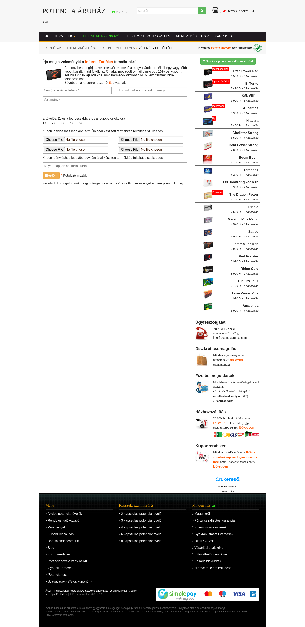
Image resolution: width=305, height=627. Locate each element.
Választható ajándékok (209, 554)
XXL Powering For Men (241, 184)
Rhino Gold (245, 271)
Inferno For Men (121, 48)
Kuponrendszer (58, 554)
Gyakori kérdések (59, 568)
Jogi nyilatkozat (118, 590)
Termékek (64, 36)
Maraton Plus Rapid (243, 222)
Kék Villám (245, 98)
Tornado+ (245, 172)
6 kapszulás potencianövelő (140, 534)
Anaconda (245, 308)
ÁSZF (49, 590)
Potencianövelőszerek (209, 527)
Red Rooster (245, 259)
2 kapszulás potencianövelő (140, 513)
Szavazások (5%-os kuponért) (69, 581)
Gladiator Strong (245, 135)
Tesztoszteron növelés (147, 36)
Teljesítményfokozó (100, 36)
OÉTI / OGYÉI (203, 541)
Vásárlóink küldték (206, 561)
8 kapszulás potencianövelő (140, 541)
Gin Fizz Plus (245, 283)
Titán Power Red (245, 73)
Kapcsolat (224, 36)
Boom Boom (245, 160)
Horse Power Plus (244, 296)
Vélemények (56, 527)
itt (110, 82)
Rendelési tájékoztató (62, 520)
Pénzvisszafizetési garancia (213, 520)
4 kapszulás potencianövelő (140, 527)
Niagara (245, 123)
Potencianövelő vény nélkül (67, 561)
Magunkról (201, 513)
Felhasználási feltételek (67, 590)
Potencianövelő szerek (84, 48)
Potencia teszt (57, 574)
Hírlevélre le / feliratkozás (211, 568)
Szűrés (228, 61)
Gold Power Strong (244, 147)
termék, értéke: (233, 11)
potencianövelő (221, 47)
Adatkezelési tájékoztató (94, 590)
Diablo (245, 209)
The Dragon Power (243, 197)
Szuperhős (245, 110)
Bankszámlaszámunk (62, 541)
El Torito (245, 86)
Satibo (245, 234)
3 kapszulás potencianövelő (140, 520)
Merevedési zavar (192, 36)
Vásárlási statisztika (207, 547)
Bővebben (246, 427)
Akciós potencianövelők (64, 513)
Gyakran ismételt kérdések (212, 534)
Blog (50, 547)
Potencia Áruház (74, 11)
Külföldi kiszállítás (60, 534)
